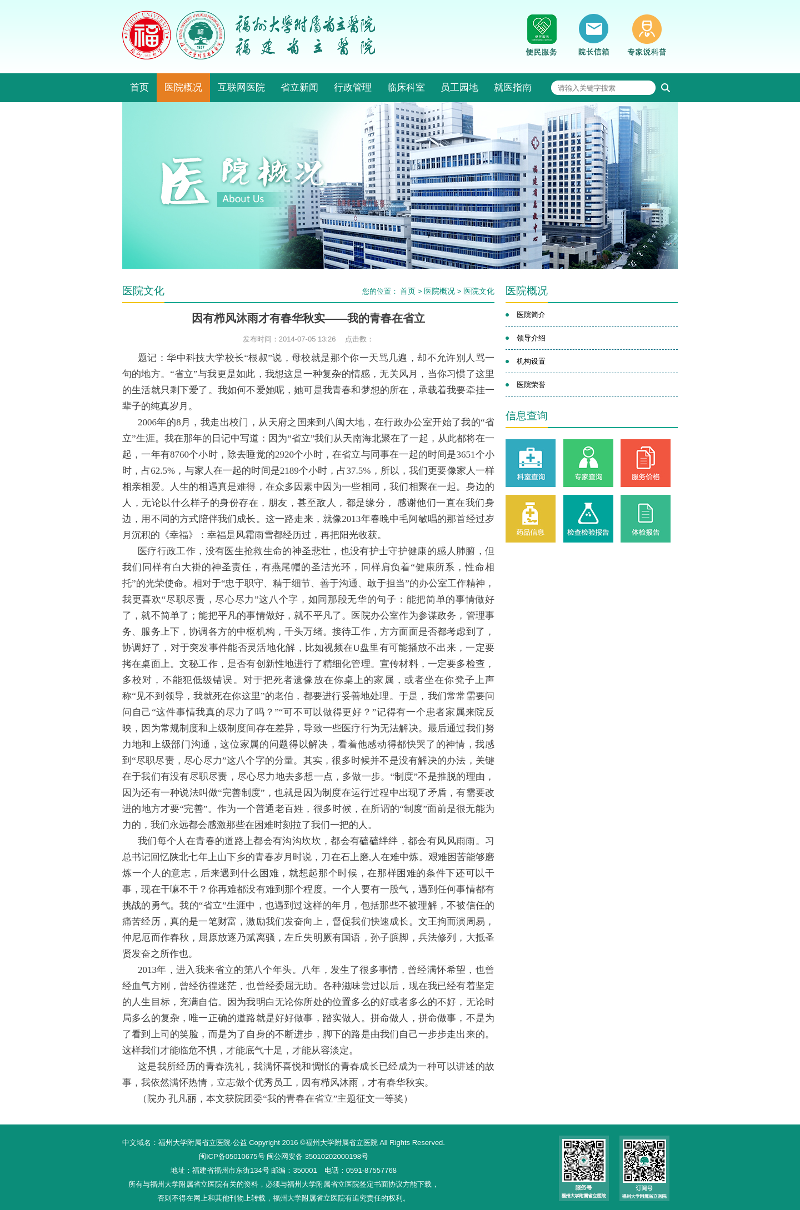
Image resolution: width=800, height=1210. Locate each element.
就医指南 (513, 87)
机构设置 (531, 361)
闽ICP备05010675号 (232, 1156)
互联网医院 (241, 87)
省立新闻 (299, 87)
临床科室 (406, 87)
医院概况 (183, 87)
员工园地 (459, 87)
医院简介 (531, 314)
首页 (139, 87)
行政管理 (353, 87)
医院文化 (478, 291)
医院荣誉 (531, 384)
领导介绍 (531, 338)
